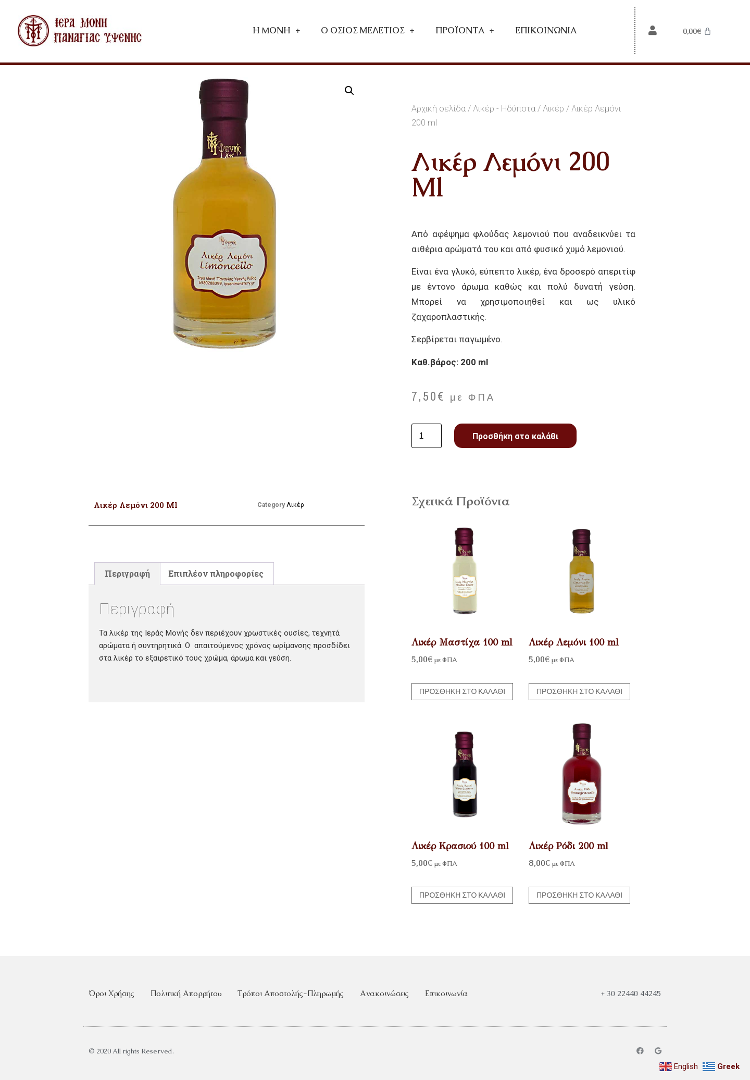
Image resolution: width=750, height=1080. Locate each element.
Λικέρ (553, 109)
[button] (349, 90)
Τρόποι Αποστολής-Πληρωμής (291, 993)
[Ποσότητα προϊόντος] (426, 436)
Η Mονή (276, 30)
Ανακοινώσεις (384, 993)
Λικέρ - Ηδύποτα (504, 109)
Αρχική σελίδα (438, 109)
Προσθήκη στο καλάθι (515, 436)
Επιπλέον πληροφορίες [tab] (216, 573)
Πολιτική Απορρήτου (186, 993)
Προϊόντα (464, 30)
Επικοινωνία (546, 30)
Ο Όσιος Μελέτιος (367, 30)
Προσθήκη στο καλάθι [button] (462, 691)
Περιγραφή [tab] (127, 573)
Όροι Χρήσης (111, 993)
